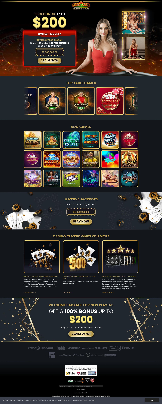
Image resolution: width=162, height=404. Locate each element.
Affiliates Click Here (81, 389)
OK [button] (152, 400)
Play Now (66, 292)
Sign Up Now (107, 292)
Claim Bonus (29, 292)
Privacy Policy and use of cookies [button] (82, 400)
